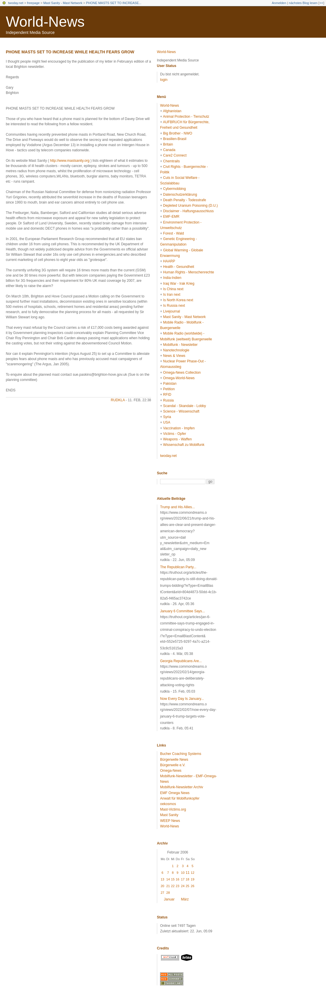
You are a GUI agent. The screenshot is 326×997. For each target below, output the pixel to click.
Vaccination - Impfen (179, 428)
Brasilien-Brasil (174, 139)
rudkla (118, 400)
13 (162, 879)
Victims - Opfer (174, 434)
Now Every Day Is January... (182, 699)
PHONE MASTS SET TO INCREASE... (113, 3)
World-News (45, 22)
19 (192, 879)
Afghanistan (172, 111)
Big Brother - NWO (177, 133)
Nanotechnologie (176, 350)
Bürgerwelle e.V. (172, 765)
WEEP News (170, 821)
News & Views (174, 356)
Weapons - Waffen (177, 439)
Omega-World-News (178, 378)
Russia (168, 400)
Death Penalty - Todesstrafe (184, 200)
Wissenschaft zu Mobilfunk (183, 445)
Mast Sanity (169, 815)
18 (187, 879)
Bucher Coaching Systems (180, 754)
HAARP (169, 261)
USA (166, 422)
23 (177, 886)
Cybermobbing (174, 189)
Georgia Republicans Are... (181, 661)
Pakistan (169, 384)
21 (168, 886)
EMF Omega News (174, 793)
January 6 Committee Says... (182, 611)
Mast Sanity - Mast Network (62, 3)
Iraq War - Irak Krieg (178, 284)
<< (321, 3)
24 (183, 886)
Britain (168, 144)
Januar (169, 899)
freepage (33, 3)
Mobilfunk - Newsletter (180, 345)
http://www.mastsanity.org (69, 161)
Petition (169, 389)
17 (183, 879)
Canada (169, 150)
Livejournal (171, 311)
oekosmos (168, 804)
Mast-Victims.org (173, 809)
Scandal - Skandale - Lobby (184, 406)
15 (173, 879)
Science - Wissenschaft (181, 411)
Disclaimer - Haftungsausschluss (188, 211)
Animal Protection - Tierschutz (186, 117)
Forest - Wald (173, 233)
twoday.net (15, 3)
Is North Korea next (178, 300)
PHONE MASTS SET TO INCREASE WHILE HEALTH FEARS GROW (70, 52)
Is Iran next (171, 295)
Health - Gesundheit (178, 267)
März (185, 899)
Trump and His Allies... (177, 507)
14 (168, 879)
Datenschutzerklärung (180, 195)
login (163, 80)
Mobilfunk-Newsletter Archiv (181, 787)
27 (162, 892)
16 (177, 879)
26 (192, 886)
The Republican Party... (178, 567)
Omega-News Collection (181, 373)
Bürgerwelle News (174, 760)
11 (187, 873)
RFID (167, 395)
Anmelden (279, 3)
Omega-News (170, 771)
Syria (167, 417)
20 (162, 886)
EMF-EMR (171, 217)
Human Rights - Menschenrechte (188, 272)
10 (183, 872)
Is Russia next (174, 306)
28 (168, 892)
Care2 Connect (175, 155)
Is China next (173, 289)
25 (187, 886)
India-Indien (172, 278)
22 (173, 886)
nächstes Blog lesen (303, 3)
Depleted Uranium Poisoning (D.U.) (190, 206)
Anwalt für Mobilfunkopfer (179, 798)
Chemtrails (171, 161)
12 (192, 872)
